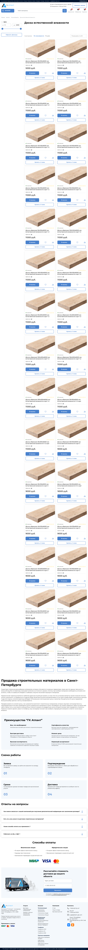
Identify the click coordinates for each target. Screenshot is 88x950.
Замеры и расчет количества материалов (28, 914)
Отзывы (25, 1)
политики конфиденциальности (58, 895)
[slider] (2, 29)
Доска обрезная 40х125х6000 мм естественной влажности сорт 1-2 (37, 146)
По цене (47, 36)
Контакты (47, 1)
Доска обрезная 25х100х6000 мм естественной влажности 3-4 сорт (38, 62)
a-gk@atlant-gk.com (55, 1)
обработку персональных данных (61, 893)
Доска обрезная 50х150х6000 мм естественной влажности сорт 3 (37, 654)
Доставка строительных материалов (27, 909)
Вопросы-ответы (32, 1)
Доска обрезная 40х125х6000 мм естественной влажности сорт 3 (69, 527)
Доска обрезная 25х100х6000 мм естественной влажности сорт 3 (69, 442)
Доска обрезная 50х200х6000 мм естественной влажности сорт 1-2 (37, 315)
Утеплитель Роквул (43, 915)
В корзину (32, 73)
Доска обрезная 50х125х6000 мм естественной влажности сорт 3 (68, 612)
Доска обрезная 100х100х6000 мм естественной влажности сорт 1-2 (69, 231)
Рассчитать (57, 890)
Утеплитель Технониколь (41, 910)
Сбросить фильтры (11, 34)
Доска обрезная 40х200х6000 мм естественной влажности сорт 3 (37, 569)
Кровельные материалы (41, 918)
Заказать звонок (79, 5)
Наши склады (56, 910)
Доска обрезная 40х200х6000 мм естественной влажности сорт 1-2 (69, 315)
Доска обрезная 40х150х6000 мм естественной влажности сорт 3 (69, 569)
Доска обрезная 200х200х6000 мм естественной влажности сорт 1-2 (38, 400)
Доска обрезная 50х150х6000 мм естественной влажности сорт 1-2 (37, 231)
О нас (54, 908)
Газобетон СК (41, 931)
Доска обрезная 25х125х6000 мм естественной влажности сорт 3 (37, 485)
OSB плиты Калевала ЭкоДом (44, 938)
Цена (4, 22)
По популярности (39, 36)
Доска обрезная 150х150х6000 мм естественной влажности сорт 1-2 (69, 273)
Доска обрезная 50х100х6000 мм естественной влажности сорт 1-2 (37, 189)
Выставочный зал (57, 911)
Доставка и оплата (18, 1)
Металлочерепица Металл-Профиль (43, 924)
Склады (42, 1)
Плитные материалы (44, 935)
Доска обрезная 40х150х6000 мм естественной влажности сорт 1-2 (69, 146)
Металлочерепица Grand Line (43, 921)
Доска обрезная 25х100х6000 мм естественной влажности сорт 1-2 (37, 104)
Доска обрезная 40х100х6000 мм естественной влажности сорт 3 (37, 527)
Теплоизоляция (42, 908)
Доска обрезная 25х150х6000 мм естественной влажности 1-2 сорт (69, 400)
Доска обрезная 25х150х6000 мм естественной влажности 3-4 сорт (69, 485)
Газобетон (41, 927)
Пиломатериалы (15, 17)
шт (31, 65)
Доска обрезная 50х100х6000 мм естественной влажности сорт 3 (37, 612)
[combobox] (78, 36)
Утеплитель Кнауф (43, 913)
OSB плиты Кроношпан (41, 941)
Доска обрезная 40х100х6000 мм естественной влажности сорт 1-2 (69, 104)
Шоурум (38, 1)
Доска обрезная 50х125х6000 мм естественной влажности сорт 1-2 (69, 189)
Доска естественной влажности (27, 17)
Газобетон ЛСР (42, 929)
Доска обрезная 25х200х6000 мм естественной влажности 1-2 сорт (37, 442)
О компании (4, 1)
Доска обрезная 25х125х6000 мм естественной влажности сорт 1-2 (69, 62)
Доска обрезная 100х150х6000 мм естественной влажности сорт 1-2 (38, 273)
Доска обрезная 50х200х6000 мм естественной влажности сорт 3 (69, 654)
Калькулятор (11, 1)
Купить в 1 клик (40, 77)
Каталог (8, 17)
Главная (3, 17)
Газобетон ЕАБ (42, 933)
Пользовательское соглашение (76, 949)
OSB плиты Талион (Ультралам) (43, 944)
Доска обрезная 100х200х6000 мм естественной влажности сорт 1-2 (38, 358)
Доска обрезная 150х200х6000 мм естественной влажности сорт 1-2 (69, 358)
